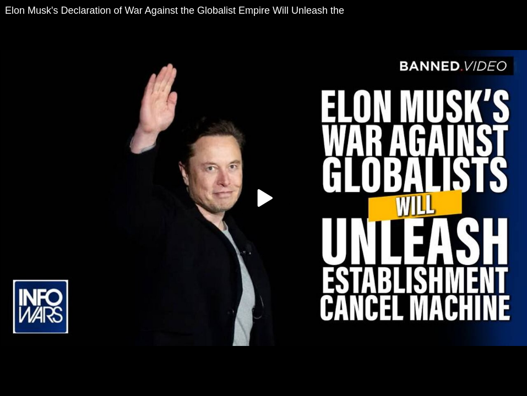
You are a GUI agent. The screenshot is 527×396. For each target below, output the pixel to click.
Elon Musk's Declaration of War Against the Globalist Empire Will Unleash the (174, 10)
